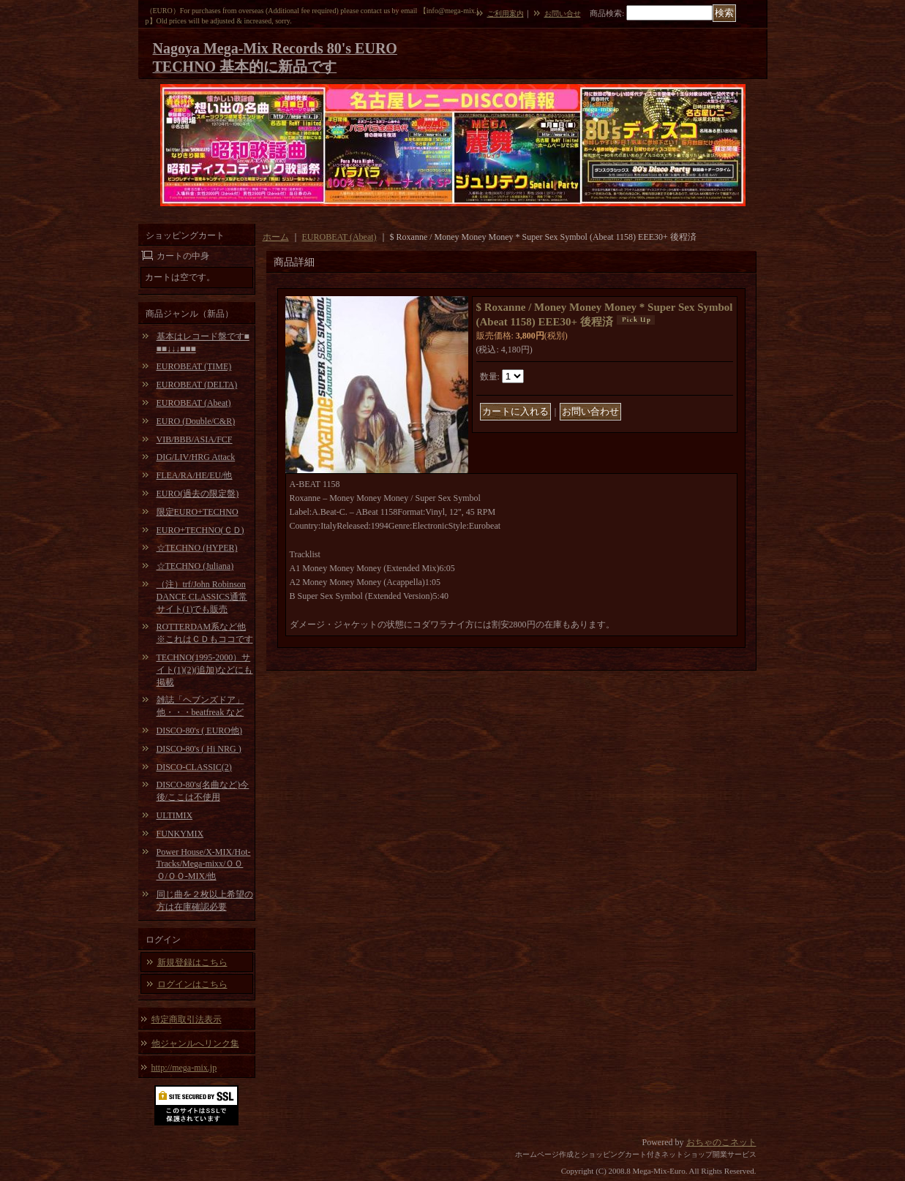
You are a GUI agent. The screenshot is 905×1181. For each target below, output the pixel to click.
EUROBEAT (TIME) (194, 366)
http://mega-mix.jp (184, 1068)
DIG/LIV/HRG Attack (196, 457)
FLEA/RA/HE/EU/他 (195, 475)
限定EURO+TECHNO (198, 512)
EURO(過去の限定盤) (198, 493)
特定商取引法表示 (186, 1019)
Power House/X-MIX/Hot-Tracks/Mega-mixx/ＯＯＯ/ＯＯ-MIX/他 (204, 864)
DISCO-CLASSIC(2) (194, 767)
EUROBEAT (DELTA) (197, 385)
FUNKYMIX (180, 834)
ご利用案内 (505, 14)
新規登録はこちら (192, 962)
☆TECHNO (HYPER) (197, 548)
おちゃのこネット (721, 1142)
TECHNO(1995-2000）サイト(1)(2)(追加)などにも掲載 (205, 669)
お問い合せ (562, 14)
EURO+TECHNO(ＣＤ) (200, 530)
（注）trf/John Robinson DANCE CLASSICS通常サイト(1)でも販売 (202, 596)
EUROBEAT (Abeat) (194, 403)
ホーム (276, 237)
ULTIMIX (175, 815)
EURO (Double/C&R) (196, 421)
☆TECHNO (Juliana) (195, 566)
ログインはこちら (192, 984)
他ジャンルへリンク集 (195, 1043)
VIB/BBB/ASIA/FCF (195, 439)
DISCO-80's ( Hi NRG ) (199, 749)
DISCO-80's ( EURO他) (200, 730)
